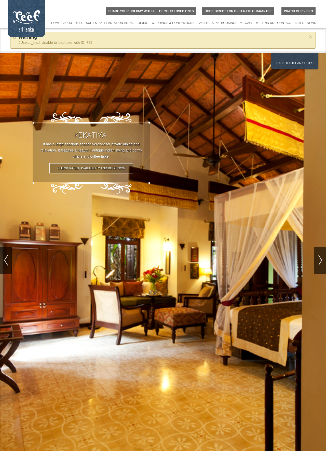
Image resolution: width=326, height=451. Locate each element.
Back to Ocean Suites (294, 63)
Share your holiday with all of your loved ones (151, 11)
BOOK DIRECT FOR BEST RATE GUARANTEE (238, 11)
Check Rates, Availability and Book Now (91, 167)
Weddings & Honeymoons (173, 23)
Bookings (229, 23)
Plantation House (119, 23)
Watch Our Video (298, 11)
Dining (143, 23)
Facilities (206, 23)
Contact (284, 23)
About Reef (73, 23)
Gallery (252, 23)
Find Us (268, 23)
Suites (91, 23)
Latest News (305, 23)
